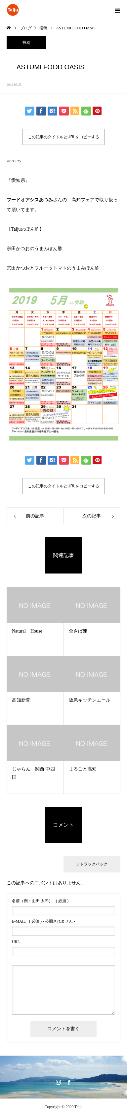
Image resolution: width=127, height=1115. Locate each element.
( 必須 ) (40, 901)
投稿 (26, 42)
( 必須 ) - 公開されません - (43, 921)
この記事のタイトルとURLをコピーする (63, 137)
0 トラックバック (92, 864)
